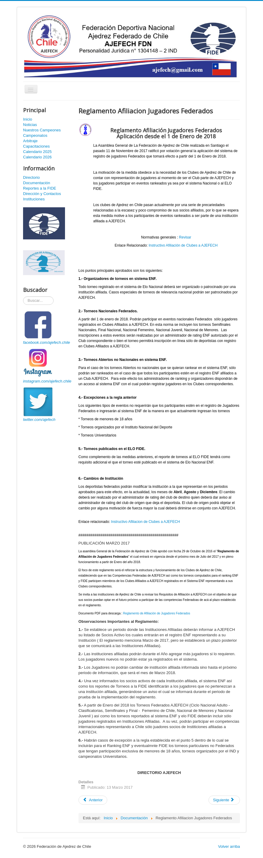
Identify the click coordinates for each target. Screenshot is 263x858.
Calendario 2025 (37, 151)
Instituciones (34, 199)
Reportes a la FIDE (39, 188)
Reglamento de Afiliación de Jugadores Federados (156, 613)
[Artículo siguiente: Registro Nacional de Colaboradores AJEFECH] (224, 800)
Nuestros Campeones (42, 130)
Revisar (185, 237)
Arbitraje (30, 141)
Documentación (36, 183)
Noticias (30, 124)
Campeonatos (35, 135)
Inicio (27, 119)
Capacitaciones (36, 146)
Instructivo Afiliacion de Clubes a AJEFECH (145, 522)
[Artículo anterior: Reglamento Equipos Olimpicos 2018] (92, 800)
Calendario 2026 (37, 157)
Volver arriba (229, 846)
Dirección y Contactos (42, 193)
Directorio (31, 177)
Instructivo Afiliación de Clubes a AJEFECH (183, 245)
